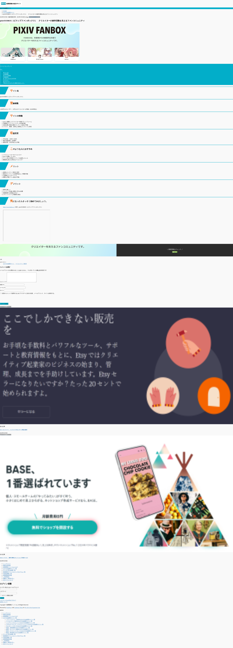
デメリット (7, 81)
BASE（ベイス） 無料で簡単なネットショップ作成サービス (14, 559)
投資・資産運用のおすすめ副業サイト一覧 (18, 629)
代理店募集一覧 (7, 575)
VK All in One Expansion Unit (32, 609)
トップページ (7, 565)
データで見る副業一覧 (9, 572)
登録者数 (6, 74)
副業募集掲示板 (7, 577)
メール (2, 289)
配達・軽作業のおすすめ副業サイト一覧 (17, 634)
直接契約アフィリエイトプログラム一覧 (14, 573)
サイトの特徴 (7, 75)
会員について (3, 603)
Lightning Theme (18, 609)
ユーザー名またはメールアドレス (9, 589)
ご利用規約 (6, 578)
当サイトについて (8, 582)
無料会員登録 (7, 567)
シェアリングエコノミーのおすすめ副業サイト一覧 (20, 624)
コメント (3, 283)
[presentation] (12, 300)
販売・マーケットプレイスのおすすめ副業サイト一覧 (21, 632)
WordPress (9, 609)
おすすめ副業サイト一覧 (10, 570)
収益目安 (6, 77)
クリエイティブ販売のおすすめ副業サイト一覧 (19, 623)
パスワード (3, 593)
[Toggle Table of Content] (1, 70)
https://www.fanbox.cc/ (9, 207)
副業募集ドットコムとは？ (10, 569)
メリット (6, 80)
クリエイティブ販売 (21, 263)
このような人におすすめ (10, 78)
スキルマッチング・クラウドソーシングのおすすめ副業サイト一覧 (24, 626)
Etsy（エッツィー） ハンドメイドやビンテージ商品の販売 (13, 431)
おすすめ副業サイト (34, 17)
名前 (2, 286)
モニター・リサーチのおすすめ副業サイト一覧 (19, 628)
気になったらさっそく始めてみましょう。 (14, 83)
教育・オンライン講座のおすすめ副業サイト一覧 (20, 631)
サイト (2, 292)
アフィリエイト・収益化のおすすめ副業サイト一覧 (20, 621)
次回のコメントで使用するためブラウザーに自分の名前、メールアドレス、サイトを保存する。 (28, 295)
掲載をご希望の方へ (8, 580)
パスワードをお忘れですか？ (8, 602)
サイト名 (6, 72)
